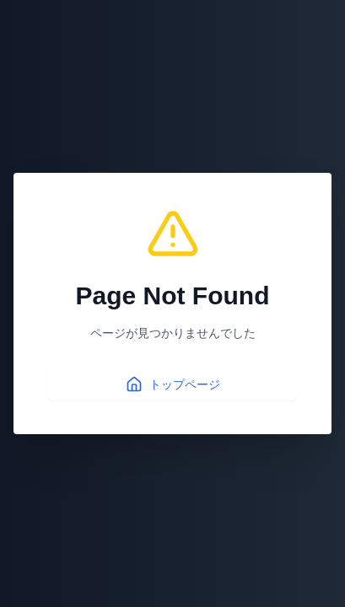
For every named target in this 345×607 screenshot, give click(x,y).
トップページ (173, 384)
